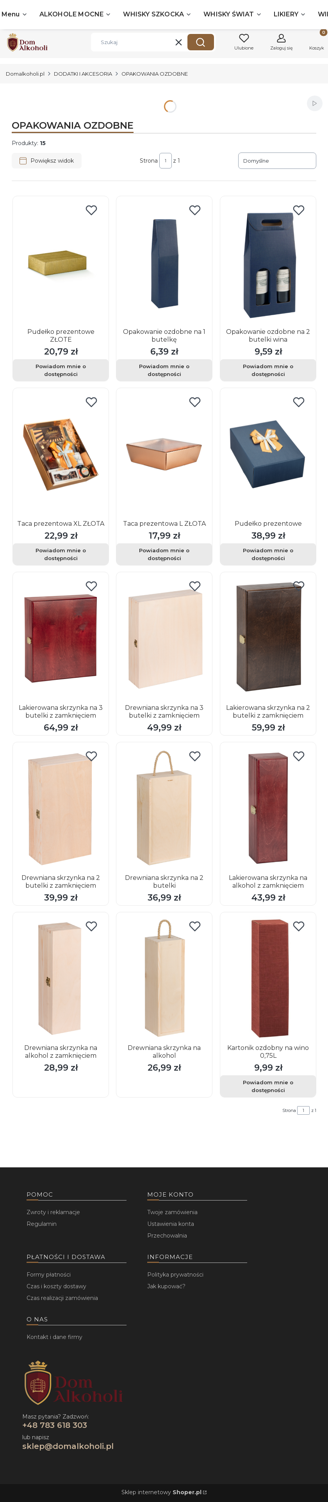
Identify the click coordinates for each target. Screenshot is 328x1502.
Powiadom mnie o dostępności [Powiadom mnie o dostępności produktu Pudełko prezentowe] (268, 554)
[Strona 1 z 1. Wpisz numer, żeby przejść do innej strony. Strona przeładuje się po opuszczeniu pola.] (165, 160)
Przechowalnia (167, 1235)
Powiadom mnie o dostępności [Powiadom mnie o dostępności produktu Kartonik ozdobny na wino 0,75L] (268, 1086)
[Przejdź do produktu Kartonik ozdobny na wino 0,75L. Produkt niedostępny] (268, 978)
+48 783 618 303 (54, 1425)
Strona (149, 160)
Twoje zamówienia (172, 1212)
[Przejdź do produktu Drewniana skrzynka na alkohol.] (164, 978)
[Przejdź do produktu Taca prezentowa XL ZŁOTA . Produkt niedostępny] (61, 454)
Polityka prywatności (175, 1274)
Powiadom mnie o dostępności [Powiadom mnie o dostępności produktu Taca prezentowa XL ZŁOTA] (61, 554)
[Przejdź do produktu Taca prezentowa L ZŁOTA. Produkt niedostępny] (164, 454)
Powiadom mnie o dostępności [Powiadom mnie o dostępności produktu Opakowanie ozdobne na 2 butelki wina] (268, 370)
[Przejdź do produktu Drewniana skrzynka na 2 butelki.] (164, 808)
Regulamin (42, 1223)
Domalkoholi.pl (25, 74)
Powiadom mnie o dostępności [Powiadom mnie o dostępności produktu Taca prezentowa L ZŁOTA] (164, 554)
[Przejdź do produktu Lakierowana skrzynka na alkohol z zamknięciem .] (268, 808)
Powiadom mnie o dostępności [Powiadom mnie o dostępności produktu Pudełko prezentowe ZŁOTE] (61, 370)
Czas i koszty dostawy (56, 1286)
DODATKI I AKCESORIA (83, 74)
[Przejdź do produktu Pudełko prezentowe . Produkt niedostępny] (268, 454)
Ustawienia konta (170, 1223)
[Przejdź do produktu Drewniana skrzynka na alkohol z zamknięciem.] (61, 978)
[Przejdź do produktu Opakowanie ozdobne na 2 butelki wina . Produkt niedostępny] (268, 262)
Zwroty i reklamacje (53, 1212)
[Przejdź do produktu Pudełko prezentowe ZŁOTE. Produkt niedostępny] (61, 262)
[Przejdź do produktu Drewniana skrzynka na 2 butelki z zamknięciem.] (61, 808)
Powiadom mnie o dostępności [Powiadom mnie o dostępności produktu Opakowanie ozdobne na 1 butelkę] (164, 370)
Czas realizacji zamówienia (62, 1298)
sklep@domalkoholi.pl (68, 1446)
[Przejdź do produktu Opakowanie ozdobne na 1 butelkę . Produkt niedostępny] (164, 262)
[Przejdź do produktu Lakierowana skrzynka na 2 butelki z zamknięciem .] (268, 638)
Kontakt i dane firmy (54, 1337)
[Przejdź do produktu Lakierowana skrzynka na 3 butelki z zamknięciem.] (61, 638)
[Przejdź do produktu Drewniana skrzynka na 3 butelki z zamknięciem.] (164, 638)
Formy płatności (49, 1274)
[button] (200, 42)
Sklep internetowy (161, 1492)
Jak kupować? (166, 1286)
